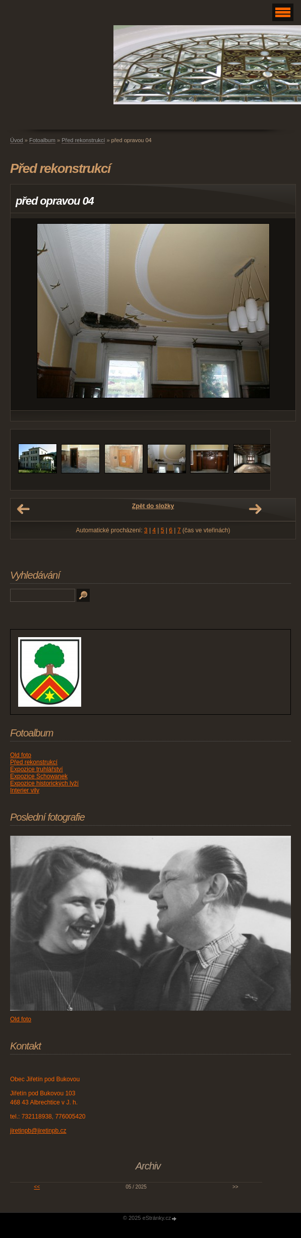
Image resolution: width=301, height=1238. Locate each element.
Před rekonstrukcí (83, 140)
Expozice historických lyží (44, 783)
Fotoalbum (42, 140)
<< (37, 1187)
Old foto (20, 755)
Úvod (16, 140)
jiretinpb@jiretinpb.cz (38, 1130)
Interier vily (24, 790)
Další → (255, 509)
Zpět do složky (153, 506)
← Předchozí (23, 509)
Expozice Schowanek (39, 776)
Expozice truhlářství (36, 769)
